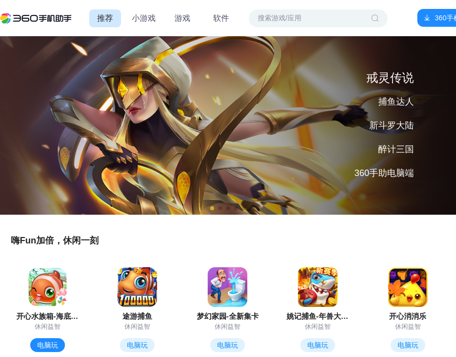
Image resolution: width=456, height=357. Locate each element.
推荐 (105, 18)
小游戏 (144, 18)
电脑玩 (47, 345)
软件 (221, 18)
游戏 (182, 18)
